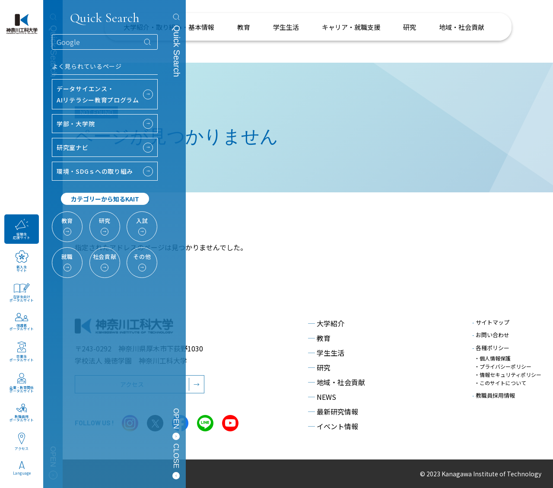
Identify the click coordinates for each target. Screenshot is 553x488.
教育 (319, 338)
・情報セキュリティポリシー (507, 374)
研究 (319, 367)
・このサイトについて (500, 382)
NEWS (322, 397)
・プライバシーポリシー (502, 366)
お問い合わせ (490, 335)
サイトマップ (490, 322)
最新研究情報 (333, 411)
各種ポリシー (490, 348)
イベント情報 (333, 426)
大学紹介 (326, 323)
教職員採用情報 (493, 395)
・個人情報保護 (492, 358)
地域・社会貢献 (336, 382)
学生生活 (326, 353)
